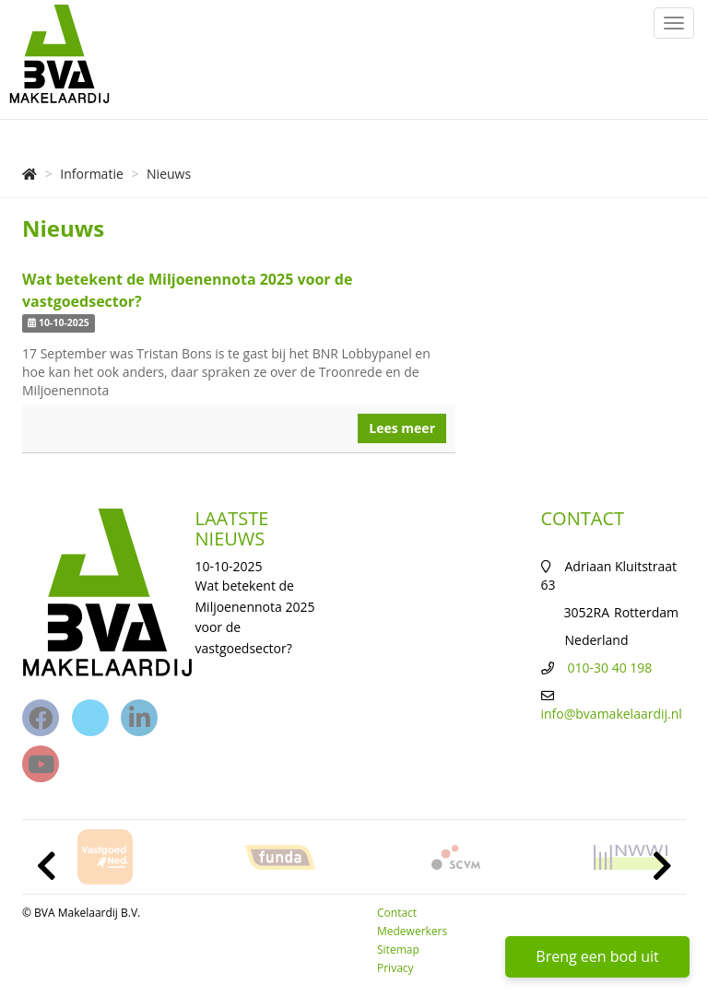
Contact (397, 912)
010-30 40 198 (610, 667)
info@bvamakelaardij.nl (611, 713)
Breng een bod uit (597, 956)
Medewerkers (412, 931)
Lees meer (402, 428)
